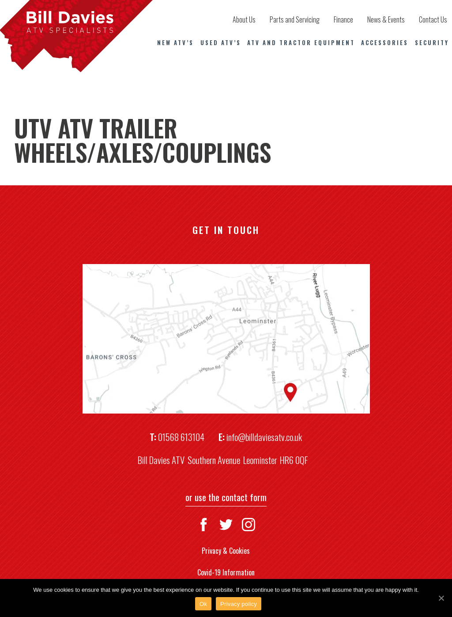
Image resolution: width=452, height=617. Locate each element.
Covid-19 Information (226, 572)
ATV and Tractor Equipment (301, 42)
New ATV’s (175, 42)
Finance (343, 19)
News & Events (386, 19)
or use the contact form (226, 497)
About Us (244, 19)
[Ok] (441, 598)
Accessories (384, 42)
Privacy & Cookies (226, 550)
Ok (203, 604)
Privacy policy (238, 604)
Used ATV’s (220, 42)
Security (432, 42)
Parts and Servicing (295, 19)
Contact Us (433, 19)
